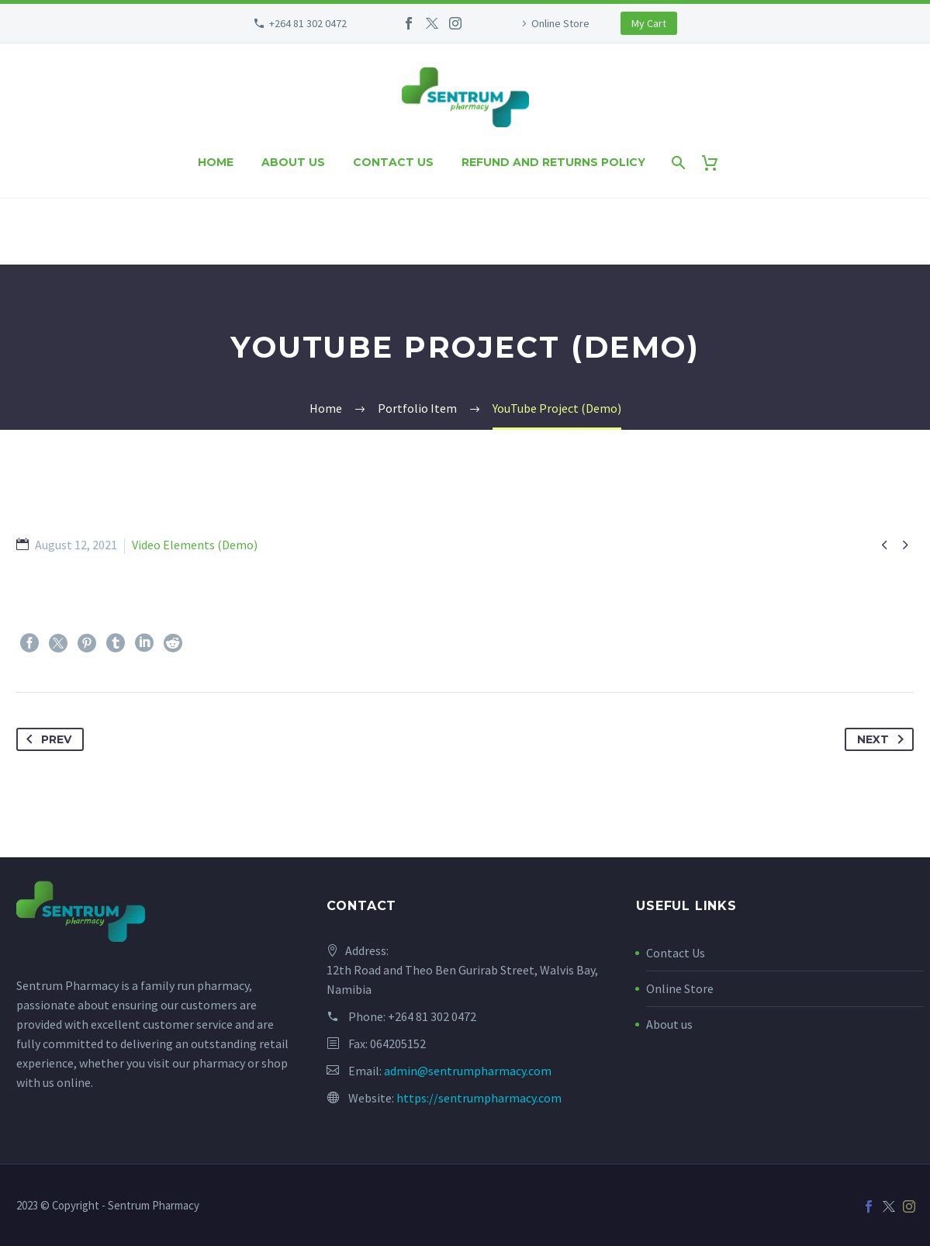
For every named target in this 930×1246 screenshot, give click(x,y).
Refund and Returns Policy (553, 162)
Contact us (393, 162)
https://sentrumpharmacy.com (479, 1098)
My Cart (648, 23)
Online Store (560, 23)
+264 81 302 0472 (308, 23)
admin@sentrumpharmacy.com (467, 1070)
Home (215, 162)
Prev (45, 739)
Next (883, 739)
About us (293, 162)
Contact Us (675, 952)
